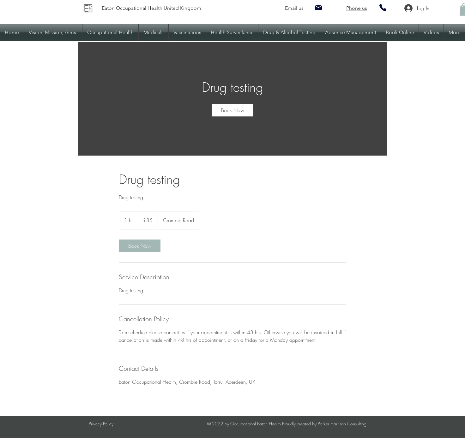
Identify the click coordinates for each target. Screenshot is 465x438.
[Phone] (383, 7)
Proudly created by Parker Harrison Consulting (324, 424)
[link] (232, 110)
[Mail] (318, 7)
